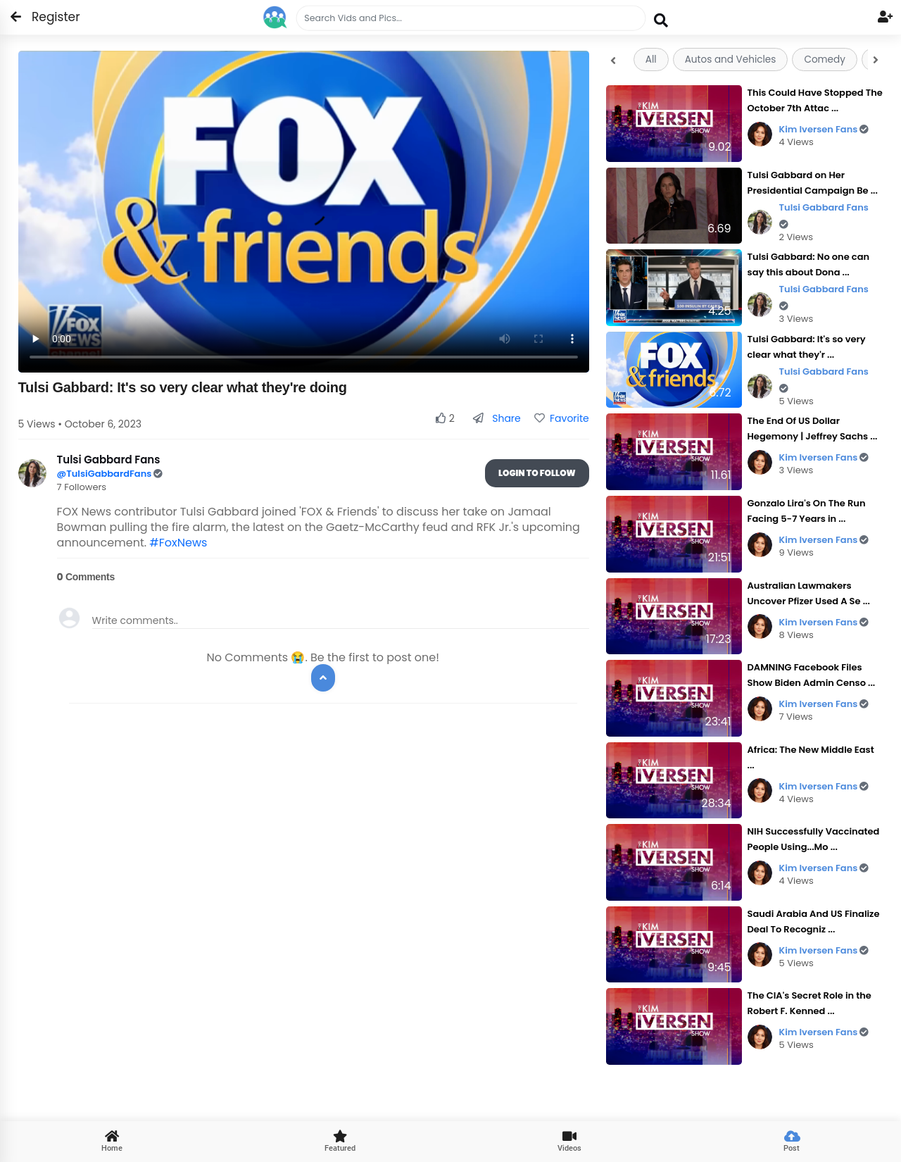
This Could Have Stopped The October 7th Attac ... (815, 100)
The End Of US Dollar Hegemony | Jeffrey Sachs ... (813, 428)
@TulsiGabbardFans (105, 473)
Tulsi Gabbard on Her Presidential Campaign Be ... (813, 182)
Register (47, 16)
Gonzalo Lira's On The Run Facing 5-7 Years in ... (807, 510)
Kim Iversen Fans (824, 129)
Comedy (824, 59)
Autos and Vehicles (730, 59)
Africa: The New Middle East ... (811, 757)
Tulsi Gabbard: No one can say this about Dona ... (809, 264)
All (651, 59)
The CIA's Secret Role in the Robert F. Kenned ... (809, 1003)
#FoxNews (178, 543)
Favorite (561, 418)
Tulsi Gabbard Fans (824, 215)
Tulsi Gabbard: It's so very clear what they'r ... (807, 346)
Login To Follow (537, 473)
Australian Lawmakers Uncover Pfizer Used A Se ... (809, 593)
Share (496, 418)
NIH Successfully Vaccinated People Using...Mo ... (814, 839)
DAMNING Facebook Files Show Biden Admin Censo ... (812, 675)
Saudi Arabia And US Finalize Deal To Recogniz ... (814, 921)
